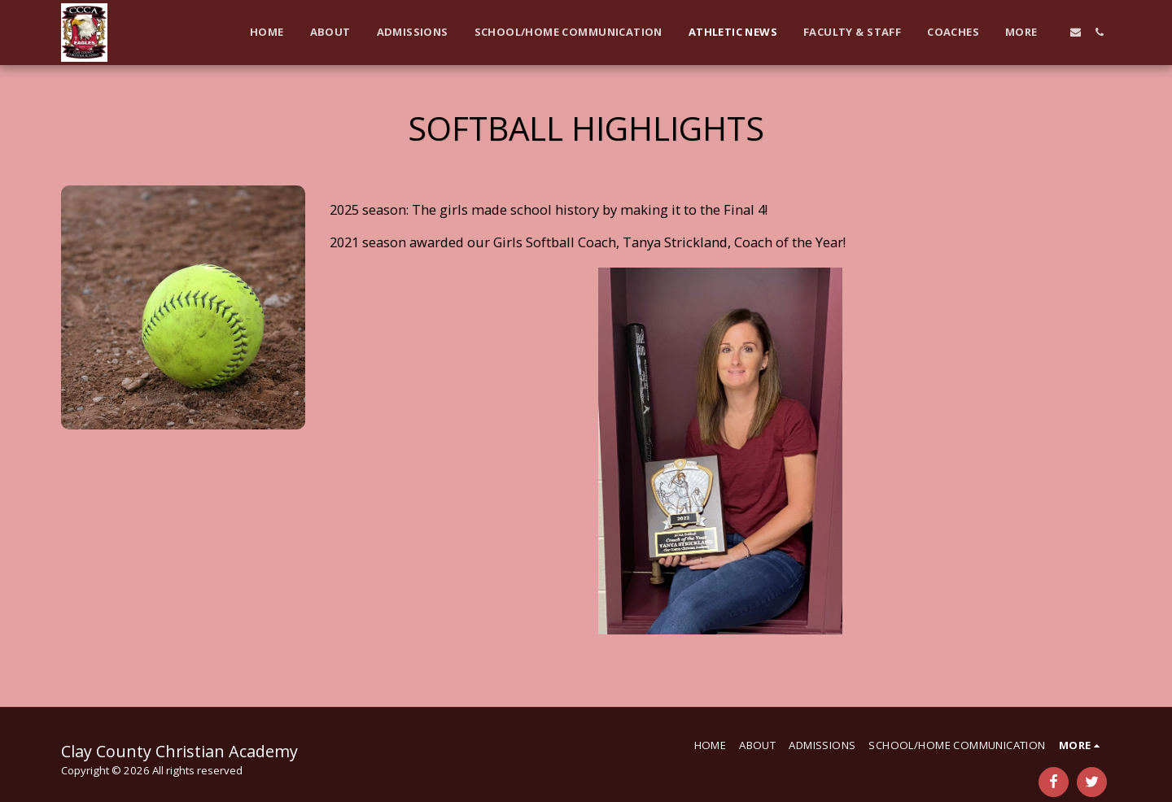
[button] (1076, 32)
